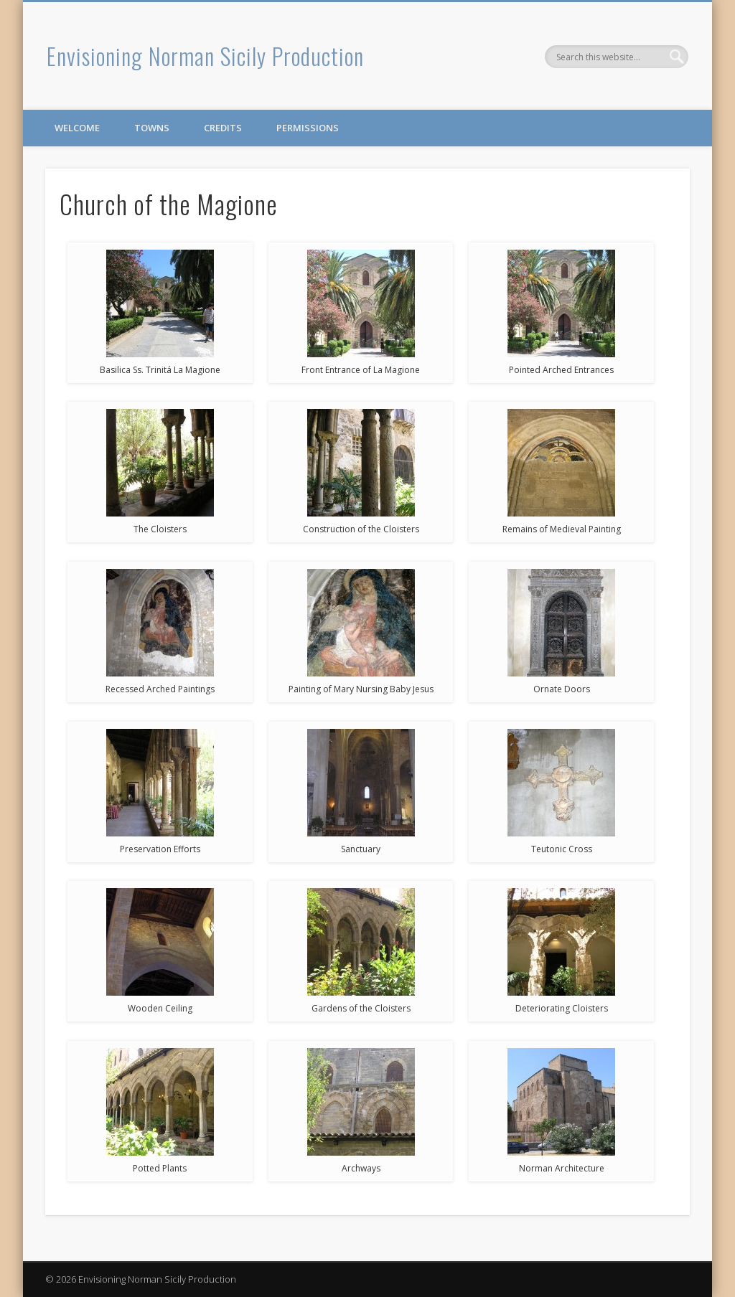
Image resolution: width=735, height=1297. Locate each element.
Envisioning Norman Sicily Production (205, 55)
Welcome (77, 127)
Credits (223, 127)
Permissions (307, 127)
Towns (151, 127)
